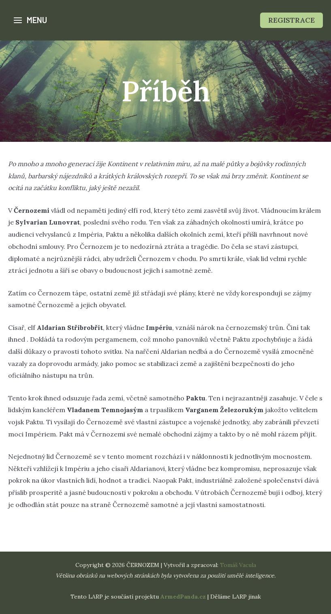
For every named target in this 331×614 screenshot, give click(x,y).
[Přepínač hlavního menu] (30, 20)
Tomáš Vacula (238, 565)
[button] (291, 20)
